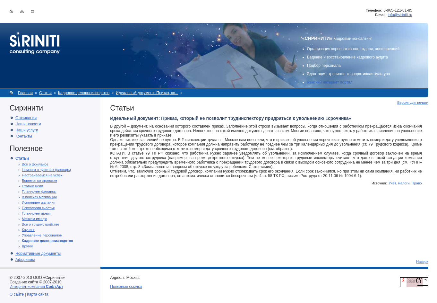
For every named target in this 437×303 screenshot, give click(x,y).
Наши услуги (26, 130)
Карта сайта (37, 294)
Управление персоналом (42, 235)
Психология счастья (38, 208)
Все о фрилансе (35, 164)
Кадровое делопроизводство (83, 93)
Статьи (45, 93)
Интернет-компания (36, 286)
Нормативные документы (38, 253)
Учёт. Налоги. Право (405, 183)
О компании (26, 118)
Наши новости (28, 124)
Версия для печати (412, 102)
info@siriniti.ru (400, 15)
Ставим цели (32, 186)
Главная (25, 93)
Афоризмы (25, 259)
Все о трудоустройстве (40, 224)
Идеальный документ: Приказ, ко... (147, 93)
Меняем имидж (34, 219)
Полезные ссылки (126, 286)
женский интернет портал (330, 82)
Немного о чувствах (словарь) (46, 170)
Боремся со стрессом (39, 181)
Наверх (422, 261)
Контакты (23, 136)
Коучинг (28, 230)
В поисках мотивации (39, 197)
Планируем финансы (39, 191)
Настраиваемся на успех (42, 175)
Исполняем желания (38, 202)
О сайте (17, 294)
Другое (27, 246)
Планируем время (36, 213)
